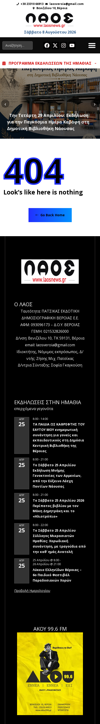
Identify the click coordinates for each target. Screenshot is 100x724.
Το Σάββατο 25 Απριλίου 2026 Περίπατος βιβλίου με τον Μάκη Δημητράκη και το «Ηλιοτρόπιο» (58, 508)
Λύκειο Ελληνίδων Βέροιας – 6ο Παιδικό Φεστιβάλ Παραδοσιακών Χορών (57, 574)
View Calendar (32, 591)
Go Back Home (50, 215)
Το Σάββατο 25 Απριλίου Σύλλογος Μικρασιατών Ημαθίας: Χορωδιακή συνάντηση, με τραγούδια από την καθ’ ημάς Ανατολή (59, 541)
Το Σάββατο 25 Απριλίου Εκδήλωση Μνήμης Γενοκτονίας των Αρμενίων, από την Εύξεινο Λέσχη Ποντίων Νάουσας (57, 476)
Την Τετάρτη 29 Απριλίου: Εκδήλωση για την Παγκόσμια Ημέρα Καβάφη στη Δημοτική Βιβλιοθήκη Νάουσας (48, 121)
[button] (92, 45)
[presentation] (5, 104)
